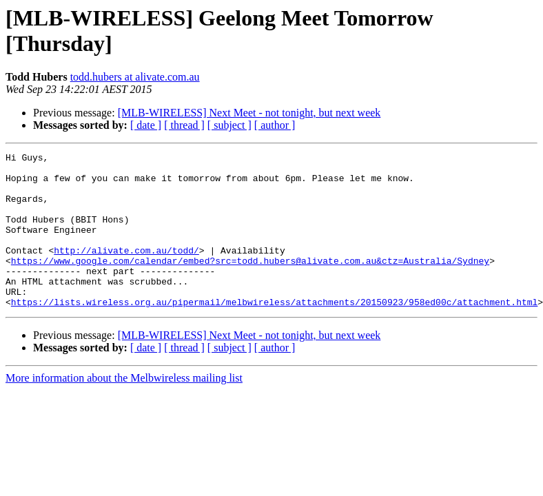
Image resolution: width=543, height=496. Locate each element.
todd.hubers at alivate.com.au (135, 77)
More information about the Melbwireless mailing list (124, 409)
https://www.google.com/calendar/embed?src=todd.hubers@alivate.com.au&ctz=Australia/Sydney (250, 283)
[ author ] (275, 125)
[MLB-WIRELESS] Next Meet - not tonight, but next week (249, 112)
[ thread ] (184, 125)
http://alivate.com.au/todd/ (126, 271)
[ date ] (145, 125)
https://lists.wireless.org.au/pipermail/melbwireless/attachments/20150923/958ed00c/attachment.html (274, 333)
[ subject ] (229, 125)
